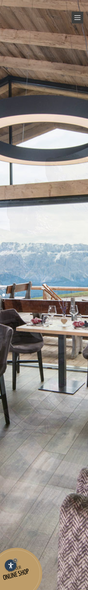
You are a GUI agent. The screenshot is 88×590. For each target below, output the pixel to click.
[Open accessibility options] (10, 565)
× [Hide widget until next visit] (15, 560)
